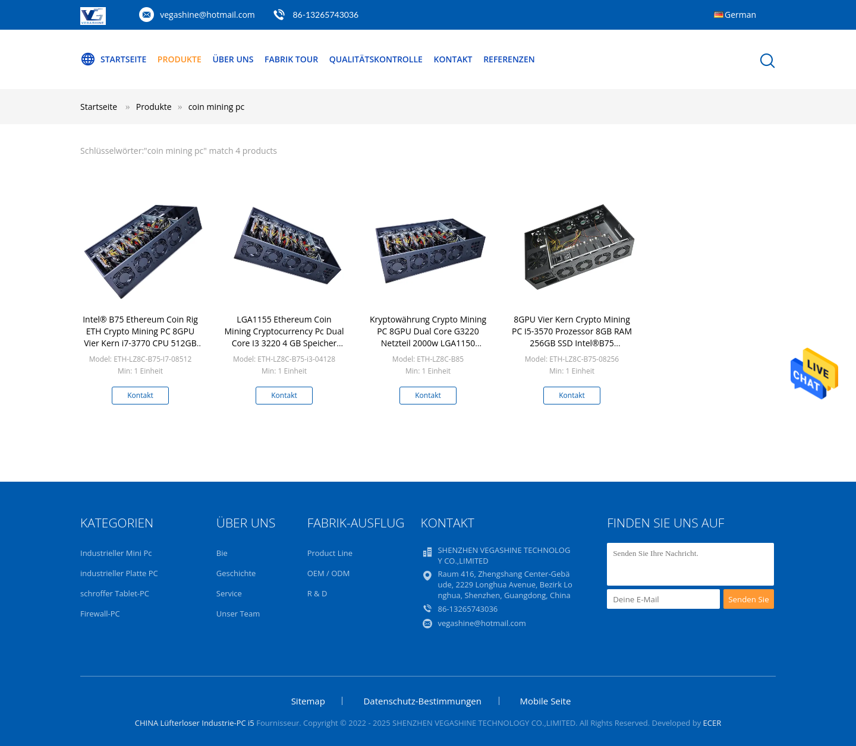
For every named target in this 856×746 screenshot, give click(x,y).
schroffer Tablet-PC (114, 593)
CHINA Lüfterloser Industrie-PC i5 (194, 722)
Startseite (113, 59)
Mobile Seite (545, 701)
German (740, 14)
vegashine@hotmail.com (207, 14)
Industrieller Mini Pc (116, 553)
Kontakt (453, 59)
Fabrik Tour (291, 59)
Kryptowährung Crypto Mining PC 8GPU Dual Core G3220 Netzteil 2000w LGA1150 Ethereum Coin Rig (428, 337)
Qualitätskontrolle (376, 59)
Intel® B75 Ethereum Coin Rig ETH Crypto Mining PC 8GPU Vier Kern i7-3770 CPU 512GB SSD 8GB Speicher (140, 337)
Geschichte (236, 573)
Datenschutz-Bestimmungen (422, 701)
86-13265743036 (325, 15)
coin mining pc (216, 106)
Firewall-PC (100, 613)
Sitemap (308, 701)
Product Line (330, 553)
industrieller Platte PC (119, 573)
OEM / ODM (328, 573)
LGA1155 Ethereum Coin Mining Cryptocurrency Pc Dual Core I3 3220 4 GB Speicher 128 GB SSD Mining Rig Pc (284, 337)
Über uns (232, 59)
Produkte (180, 59)
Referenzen (509, 59)
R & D (317, 593)
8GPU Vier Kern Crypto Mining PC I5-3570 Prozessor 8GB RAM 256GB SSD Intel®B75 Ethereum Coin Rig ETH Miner (572, 337)
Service (229, 593)
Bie (222, 553)
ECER (712, 722)
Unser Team (238, 613)
